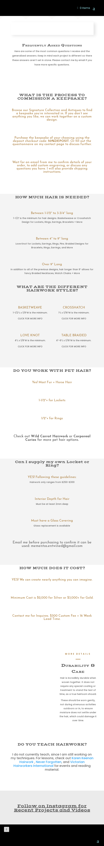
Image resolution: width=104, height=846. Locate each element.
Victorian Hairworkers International (49, 764)
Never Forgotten (48, 762)
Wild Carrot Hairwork (49, 436)
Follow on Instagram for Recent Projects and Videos (52, 808)
